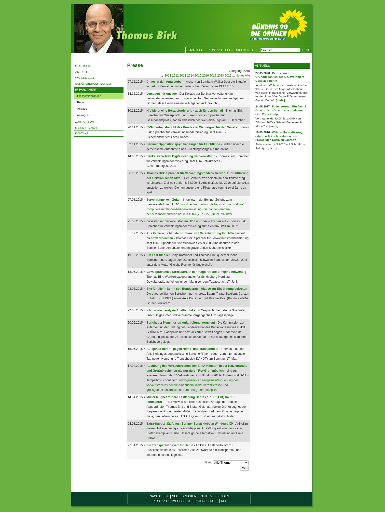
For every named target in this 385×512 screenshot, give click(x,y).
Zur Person (84, 121)
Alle (247, 75)
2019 (228, 75)
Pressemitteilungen (89, 95)
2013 (183, 75)
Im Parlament (86, 89)
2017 (213, 75)
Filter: (208, 462)
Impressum (181, 501)
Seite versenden (215, 496)
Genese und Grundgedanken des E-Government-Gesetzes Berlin (280, 76)
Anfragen (83, 115)
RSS (255, 50)
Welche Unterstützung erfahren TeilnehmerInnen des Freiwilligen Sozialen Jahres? (278, 136)
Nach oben (159, 496)
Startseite (197, 50)
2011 (168, 75)
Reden (81, 102)
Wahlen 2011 (84, 77)
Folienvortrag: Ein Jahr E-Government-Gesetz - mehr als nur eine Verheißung (281, 110)
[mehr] (280, 100)
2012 (175, 75)
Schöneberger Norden (93, 83)
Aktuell (81, 71)
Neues (239, 75)
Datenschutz (205, 501)
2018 (220, 75)
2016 (205, 75)
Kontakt (215, 50)
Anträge (82, 108)
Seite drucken (237, 50)
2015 (198, 75)
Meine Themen (86, 127)
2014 (190, 75)
